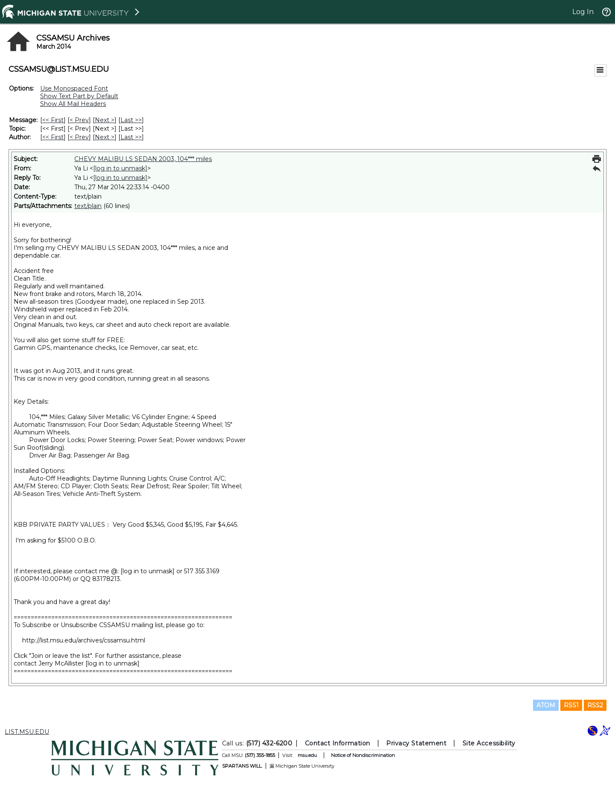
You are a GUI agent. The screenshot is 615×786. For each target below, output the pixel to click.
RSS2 (595, 705)
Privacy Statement (416, 743)
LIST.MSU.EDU (27, 732)
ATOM (545, 705)
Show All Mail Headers (73, 104)
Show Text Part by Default (79, 96)
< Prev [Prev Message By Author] (79, 137)
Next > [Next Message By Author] (104, 137)
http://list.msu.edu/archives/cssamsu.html (83, 640)
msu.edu (307, 755)
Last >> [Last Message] (131, 120)
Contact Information (337, 743)
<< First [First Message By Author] (53, 137)
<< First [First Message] (53, 120)
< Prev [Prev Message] (79, 120)
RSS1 (571, 705)
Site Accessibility (489, 743)
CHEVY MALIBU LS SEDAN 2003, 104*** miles (143, 159)
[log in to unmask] (120, 168)
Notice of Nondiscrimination (363, 755)
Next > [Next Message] (104, 120)
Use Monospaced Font (74, 88)
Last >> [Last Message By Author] (131, 137)
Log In (583, 12)
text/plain (88, 206)
